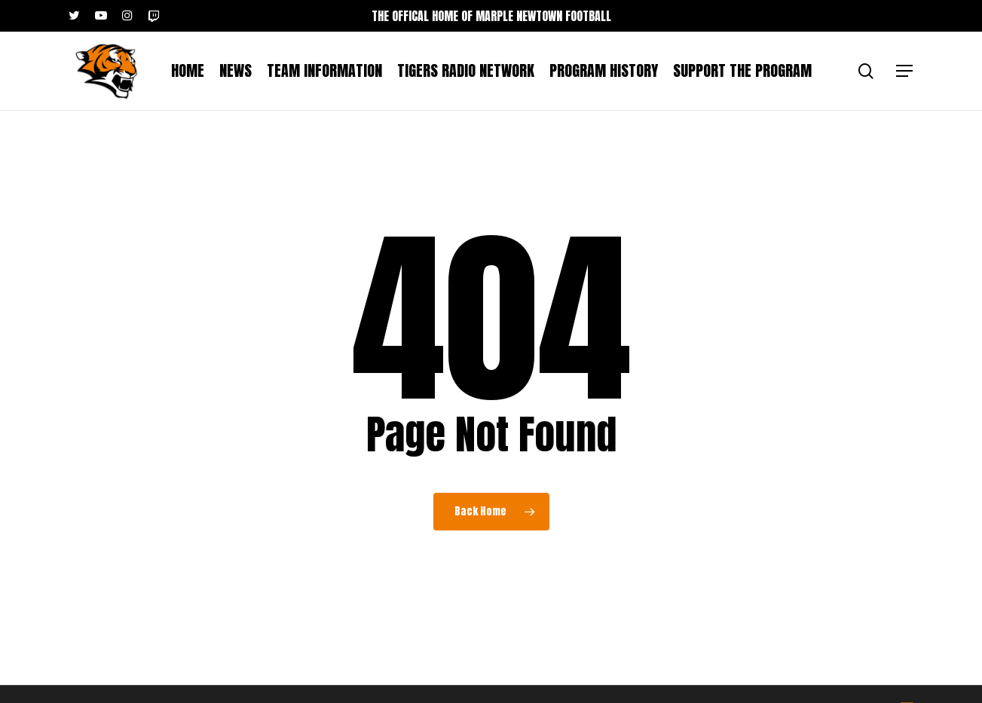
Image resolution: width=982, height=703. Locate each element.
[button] (905, 71)
